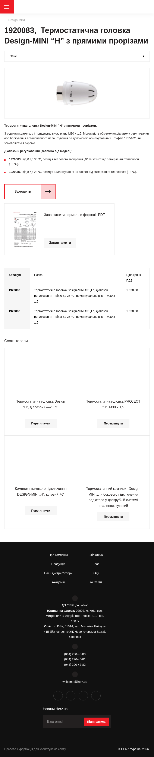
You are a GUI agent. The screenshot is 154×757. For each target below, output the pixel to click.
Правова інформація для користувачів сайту (35, 749)
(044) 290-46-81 (74, 659)
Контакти (95, 582)
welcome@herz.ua (74, 682)
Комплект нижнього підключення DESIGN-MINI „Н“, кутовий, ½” (41, 491)
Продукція (58, 564)
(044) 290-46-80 (74, 654)
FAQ (96, 573)
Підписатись (96, 721)
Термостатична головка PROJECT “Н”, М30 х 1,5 (113, 404)
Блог (95, 564)
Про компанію (58, 555)
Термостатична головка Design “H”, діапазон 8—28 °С (40, 404)
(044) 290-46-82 (74, 664)
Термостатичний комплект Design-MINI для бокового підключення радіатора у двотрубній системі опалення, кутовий (113, 497)
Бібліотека (96, 555)
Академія (58, 582)
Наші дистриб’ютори (58, 573)
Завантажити (60, 242)
